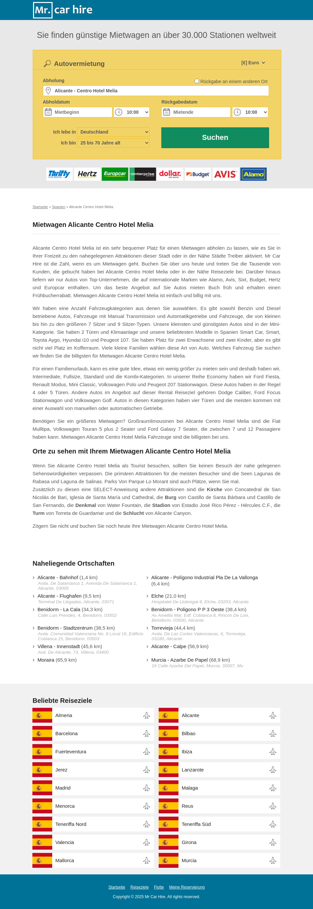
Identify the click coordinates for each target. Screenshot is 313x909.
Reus (187, 806)
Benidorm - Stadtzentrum (65, 628)
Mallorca (65, 860)
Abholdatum (56, 102)
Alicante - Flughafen (60, 596)
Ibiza (187, 751)
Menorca (65, 806)
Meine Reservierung (187, 887)
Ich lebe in (64, 132)
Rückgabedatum (179, 102)
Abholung (53, 80)
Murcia (189, 860)
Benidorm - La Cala (59, 609)
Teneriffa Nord (71, 824)
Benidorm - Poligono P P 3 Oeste (187, 609)
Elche (157, 596)
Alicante (190, 715)
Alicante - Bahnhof (58, 577)
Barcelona (67, 733)
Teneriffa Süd (196, 824)
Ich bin (68, 142)
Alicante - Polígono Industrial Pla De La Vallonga (204, 577)
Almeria (64, 715)
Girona (189, 842)
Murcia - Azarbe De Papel (179, 660)
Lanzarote (193, 769)
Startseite (116, 887)
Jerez (62, 769)
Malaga (190, 788)
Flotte (159, 887)
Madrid (63, 788)
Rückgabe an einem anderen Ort (233, 81)
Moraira (46, 660)
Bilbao (189, 733)
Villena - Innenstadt (59, 646)
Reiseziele (140, 887)
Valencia (65, 842)
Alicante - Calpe (168, 646)
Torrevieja (162, 628)
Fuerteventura (71, 751)
